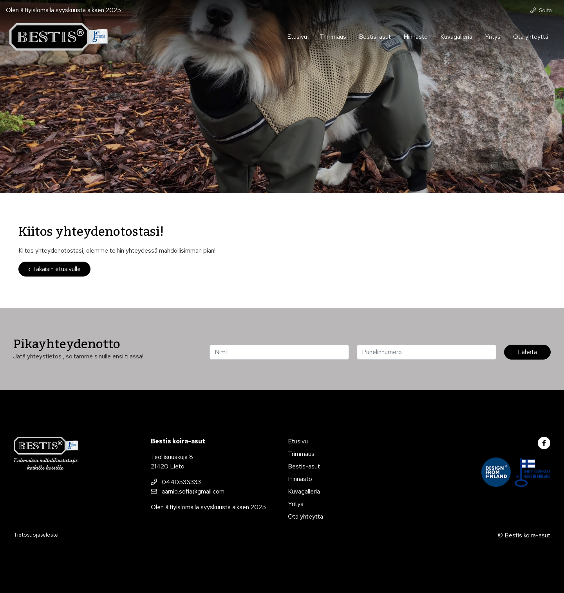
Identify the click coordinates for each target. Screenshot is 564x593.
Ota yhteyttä (530, 37)
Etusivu (297, 37)
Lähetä (527, 352)
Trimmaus (333, 37)
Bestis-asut (375, 37)
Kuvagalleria (456, 37)
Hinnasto (415, 37)
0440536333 (176, 482)
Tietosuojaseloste (36, 534)
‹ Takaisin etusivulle (54, 269)
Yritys (493, 37)
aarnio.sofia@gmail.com (187, 491)
